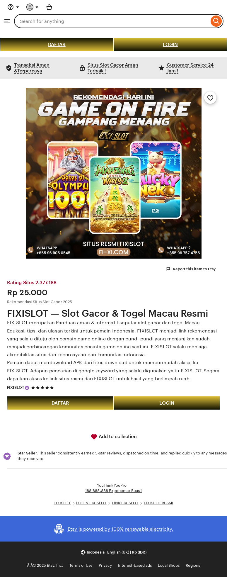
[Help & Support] (13, 7)
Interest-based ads (135, 565)
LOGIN (170, 44)
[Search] (216, 21)
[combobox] (111, 21)
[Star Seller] (27, 388)
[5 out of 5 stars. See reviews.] (43, 388)
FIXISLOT (15, 387)
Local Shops (169, 565)
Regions (193, 565)
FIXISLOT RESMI (158, 503)
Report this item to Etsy (190, 269)
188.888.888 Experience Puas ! (113, 490)
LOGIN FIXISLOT (91, 503)
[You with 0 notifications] (32, 7)
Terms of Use (81, 565)
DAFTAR (57, 44)
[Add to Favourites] (210, 97)
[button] (113, 552)
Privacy (105, 565)
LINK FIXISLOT (125, 503)
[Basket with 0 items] (49, 7)
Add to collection (114, 436)
